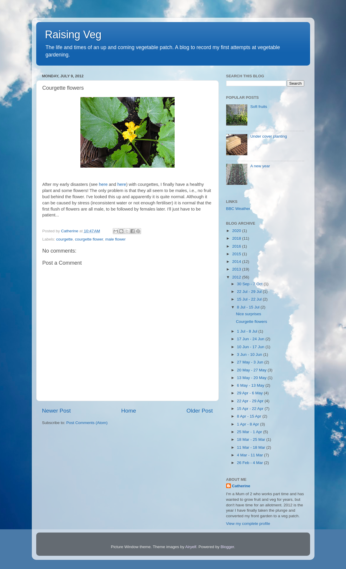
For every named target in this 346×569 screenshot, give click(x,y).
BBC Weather (238, 208)
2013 (237, 269)
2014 (237, 261)
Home (128, 411)
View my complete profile (248, 523)
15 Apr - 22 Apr (251, 408)
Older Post (199, 411)
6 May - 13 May (251, 385)
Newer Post (56, 411)
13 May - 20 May (252, 378)
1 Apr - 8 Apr (248, 424)
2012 (237, 277)
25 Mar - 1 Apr (250, 432)
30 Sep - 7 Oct (250, 284)
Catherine (241, 486)
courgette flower (89, 239)
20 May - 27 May (252, 370)
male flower (115, 239)
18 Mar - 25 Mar (251, 439)
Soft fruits (258, 106)
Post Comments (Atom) (86, 423)
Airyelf (190, 547)
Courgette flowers (251, 321)
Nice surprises (248, 314)
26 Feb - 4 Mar (250, 462)
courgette (64, 239)
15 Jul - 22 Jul (250, 299)
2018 (237, 238)
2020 (237, 230)
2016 (237, 246)
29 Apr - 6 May (250, 393)
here (103, 184)
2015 (237, 254)
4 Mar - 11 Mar (250, 455)
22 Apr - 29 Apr (251, 401)
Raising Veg (73, 35)
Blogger (227, 547)
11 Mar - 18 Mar (251, 447)
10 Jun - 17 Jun (251, 347)
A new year (260, 166)
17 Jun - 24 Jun (251, 339)
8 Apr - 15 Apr (249, 416)
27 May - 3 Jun (250, 362)
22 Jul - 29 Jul (250, 291)
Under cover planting (268, 136)
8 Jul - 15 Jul (249, 307)
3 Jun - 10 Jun (250, 354)
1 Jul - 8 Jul (248, 331)
